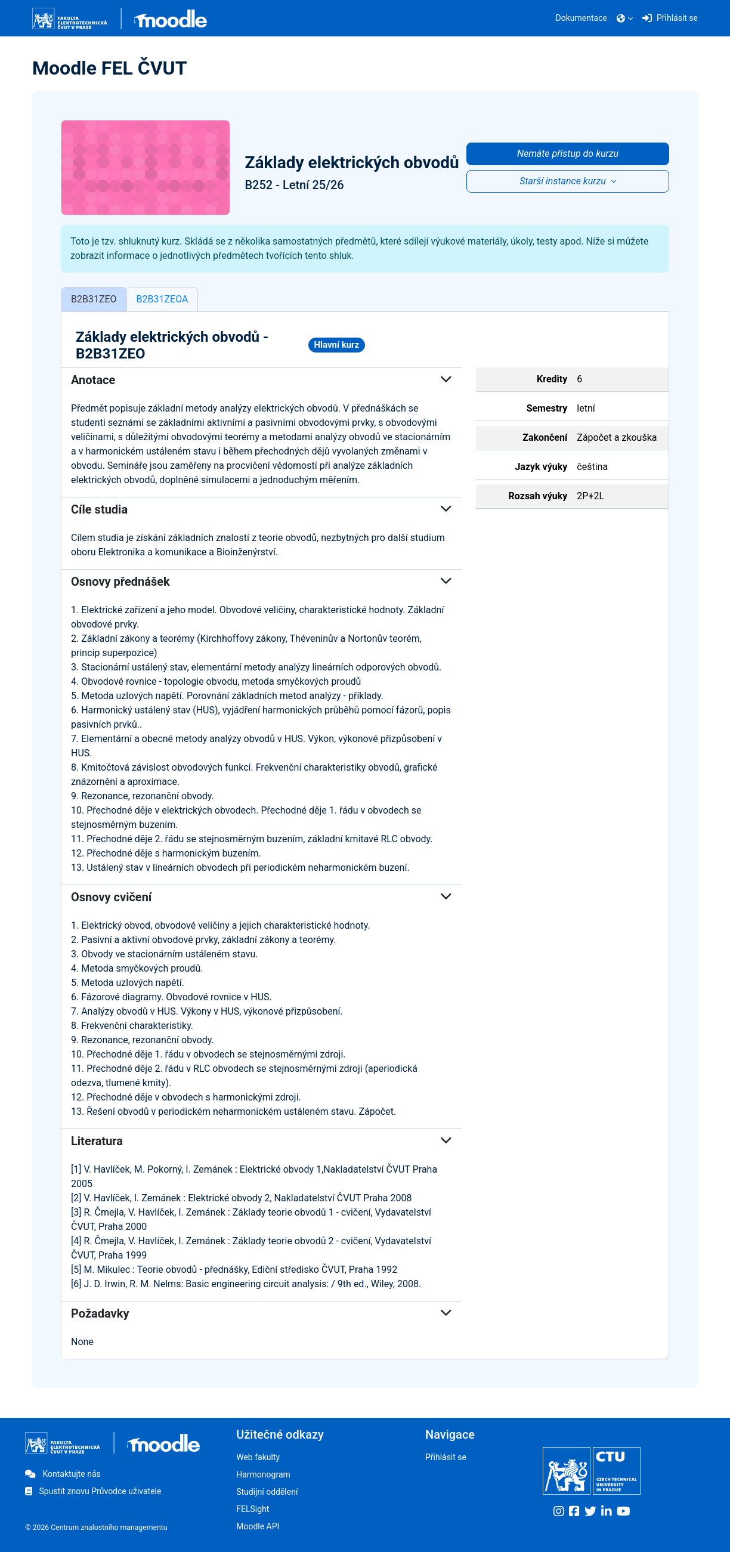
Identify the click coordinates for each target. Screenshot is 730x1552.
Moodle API (257, 1526)
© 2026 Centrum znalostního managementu (96, 1527)
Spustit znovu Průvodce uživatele (93, 1491)
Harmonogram (263, 1474)
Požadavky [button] (261, 1314)
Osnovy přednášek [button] (261, 583)
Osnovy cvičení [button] (261, 898)
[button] (625, 18)
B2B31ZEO (94, 300)
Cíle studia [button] (261, 510)
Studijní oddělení (267, 1492)
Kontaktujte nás (63, 1474)
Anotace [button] (261, 381)
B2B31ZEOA (162, 300)
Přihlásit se (445, 1457)
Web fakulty (258, 1457)
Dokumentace (581, 18)
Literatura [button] (261, 1142)
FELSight (252, 1509)
